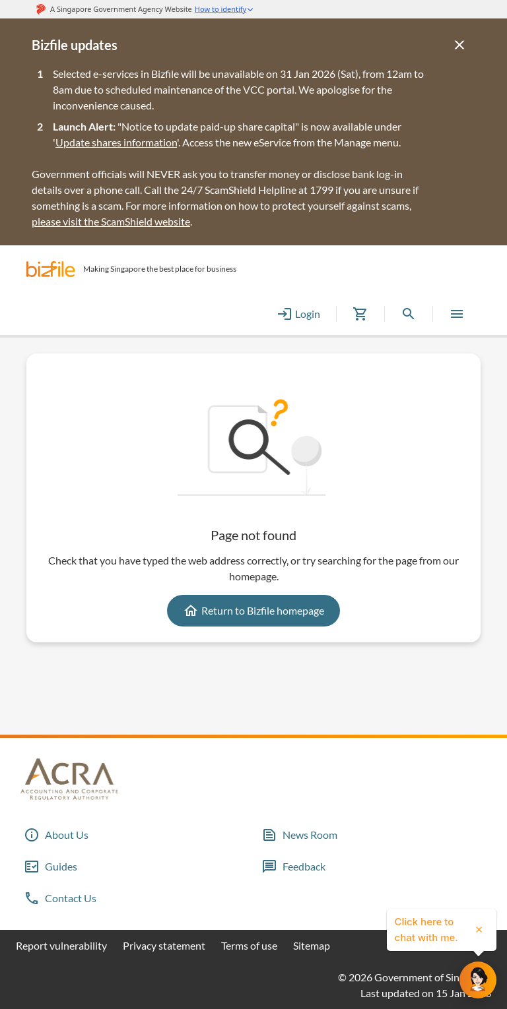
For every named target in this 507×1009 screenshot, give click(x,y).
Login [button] (298, 314)
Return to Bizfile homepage (253, 611)
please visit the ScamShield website (111, 221)
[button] (50, 269)
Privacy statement (164, 945)
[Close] (459, 45)
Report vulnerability (61, 945)
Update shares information (116, 142)
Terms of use (249, 945)
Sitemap (311, 945)
